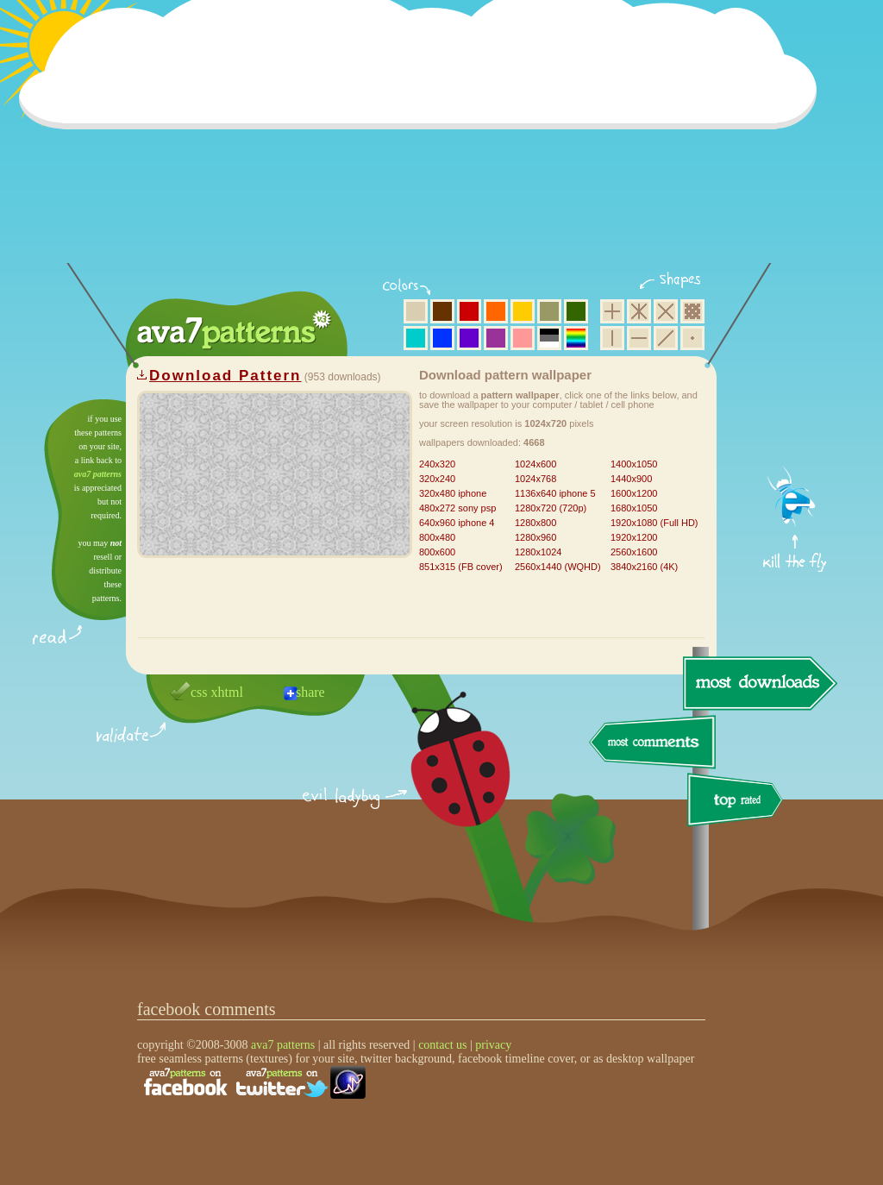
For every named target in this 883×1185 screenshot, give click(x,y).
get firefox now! (795, 406)
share (310, 692)
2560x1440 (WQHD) (558, 566)
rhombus (666, 311)
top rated (738, 802)
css (199, 692)
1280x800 (535, 522)
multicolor (576, 338)
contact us (442, 1044)
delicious (443, 779)
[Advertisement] (423, 142)
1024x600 (535, 464)
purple (496, 338)
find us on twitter (282, 1082)
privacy (493, 1044)
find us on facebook (185, 1082)
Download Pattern (225, 375)
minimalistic (692, 338)
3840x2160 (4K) (644, 566)
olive (549, 311)
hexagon (639, 311)
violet (469, 338)
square (612, 311)
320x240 (437, 478)
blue (442, 338)
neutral (549, 338)
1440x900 (631, 478)
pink (522, 338)
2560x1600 (634, 552)
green (576, 311)
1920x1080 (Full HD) (654, 522)
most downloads (758, 683)
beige (416, 311)
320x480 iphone (452, 493)
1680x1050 (634, 508)
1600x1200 (634, 493)
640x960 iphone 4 (456, 522)
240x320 (437, 464)
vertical (612, 338)
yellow (522, 311)
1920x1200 (634, 537)
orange (496, 311)
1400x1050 (634, 464)
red (469, 311)
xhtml (227, 692)
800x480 (437, 537)
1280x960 (535, 537)
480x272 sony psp (457, 508)
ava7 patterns (98, 474)
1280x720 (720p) (550, 508)
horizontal (639, 338)
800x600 (437, 552)
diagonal (666, 338)
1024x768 (535, 478)
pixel (692, 311)
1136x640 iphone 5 (555, 493)
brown (442, 311)
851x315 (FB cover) (461, 566)
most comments (653, 743)
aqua (416, 338)
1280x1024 (538, 552)
